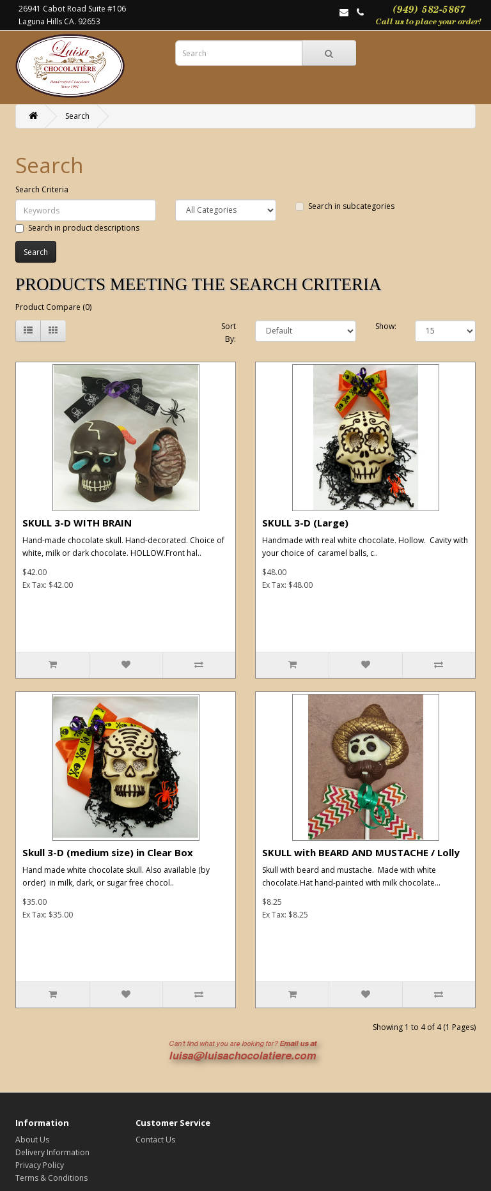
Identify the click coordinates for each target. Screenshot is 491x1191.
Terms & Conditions (51, 1177)
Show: (385, 326)
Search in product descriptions (77, 227)
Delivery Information (52, 1152)
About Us (32, 1139)
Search (77, 116)
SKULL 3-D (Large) (305, 522)
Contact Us (155, 1139)
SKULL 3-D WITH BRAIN (77, 522)
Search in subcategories (344, 206)
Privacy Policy (39, 1165)
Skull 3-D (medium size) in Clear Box (107, 852)
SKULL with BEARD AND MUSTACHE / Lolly (361, 852)
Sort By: (228, 332)
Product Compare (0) (53, 307)
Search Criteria (41, 189)
